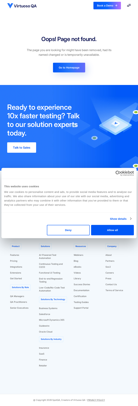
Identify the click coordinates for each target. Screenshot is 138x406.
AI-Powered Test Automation (47, 256)
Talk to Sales (21, 147)
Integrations (16, 266)
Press (108, 278)
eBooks (77, 266)
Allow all (112, 230)
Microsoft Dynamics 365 (51, 320)
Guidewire (44, 325)
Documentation (81, 290)
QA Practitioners (18, 302)
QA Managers (17, 296)
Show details (118, 218)
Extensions (15, 272)
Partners (109, 261)
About (108, 255)
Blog (76, 261)
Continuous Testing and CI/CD (51, 265)
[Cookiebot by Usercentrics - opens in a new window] (118, 173)
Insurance (44, 347)
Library (77, 278)
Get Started (16, 278)
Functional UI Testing (49, 272)
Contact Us (111, 284)
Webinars (78, 255)
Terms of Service (114, 290)
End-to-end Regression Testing (51, 280)
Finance (43, 359)
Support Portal (81, 308)
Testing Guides (81, 302)
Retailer (43, 365)
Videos (77, 272)
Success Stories (82, 284)
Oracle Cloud (45, 331)
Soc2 (108, 266)
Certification (80, 296)
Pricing (13, 261)
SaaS (41, 353)
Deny (68, 230)
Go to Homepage (69, 67)
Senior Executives (19, 308)
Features (14, 255)
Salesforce (44, 314)
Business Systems (48, 308)
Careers (109, 272)
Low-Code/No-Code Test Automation (52, 289)
